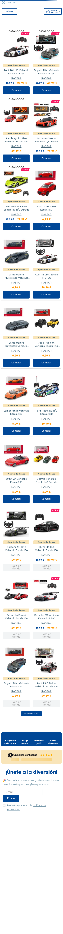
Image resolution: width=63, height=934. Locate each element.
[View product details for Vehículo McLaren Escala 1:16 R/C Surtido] (16, 198)
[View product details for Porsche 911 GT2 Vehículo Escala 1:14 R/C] (16, 539)
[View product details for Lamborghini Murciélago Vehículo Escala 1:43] (16, 266)
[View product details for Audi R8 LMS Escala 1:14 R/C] (46, 266)
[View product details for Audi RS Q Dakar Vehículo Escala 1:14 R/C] (46, 675)
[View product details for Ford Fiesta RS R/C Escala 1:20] (46, 403)
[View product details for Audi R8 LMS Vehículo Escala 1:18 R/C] (16, 62)
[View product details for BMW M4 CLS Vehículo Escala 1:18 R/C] (46, 539)
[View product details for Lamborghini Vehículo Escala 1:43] (16, 403)
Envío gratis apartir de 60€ (10, 742)
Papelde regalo (53, 742)
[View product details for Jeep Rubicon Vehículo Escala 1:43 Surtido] (46, 334)
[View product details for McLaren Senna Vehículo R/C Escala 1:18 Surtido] (46, 130)
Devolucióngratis (39, 742)
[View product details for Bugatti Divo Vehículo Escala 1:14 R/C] (46, 62)
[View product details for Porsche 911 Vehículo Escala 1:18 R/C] (46, 607)
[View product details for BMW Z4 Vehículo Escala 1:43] (16, 471)
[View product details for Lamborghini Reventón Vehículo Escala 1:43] (16, 334)
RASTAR (11, 2)
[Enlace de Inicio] (3, 2)
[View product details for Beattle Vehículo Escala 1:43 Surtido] (46, 471)
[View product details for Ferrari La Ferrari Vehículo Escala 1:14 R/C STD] (16, 607)
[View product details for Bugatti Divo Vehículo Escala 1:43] (16, 675)
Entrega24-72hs (24, 742)
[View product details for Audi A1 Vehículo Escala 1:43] (46, 198)
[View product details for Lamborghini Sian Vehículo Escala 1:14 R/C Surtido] (16, 130)
